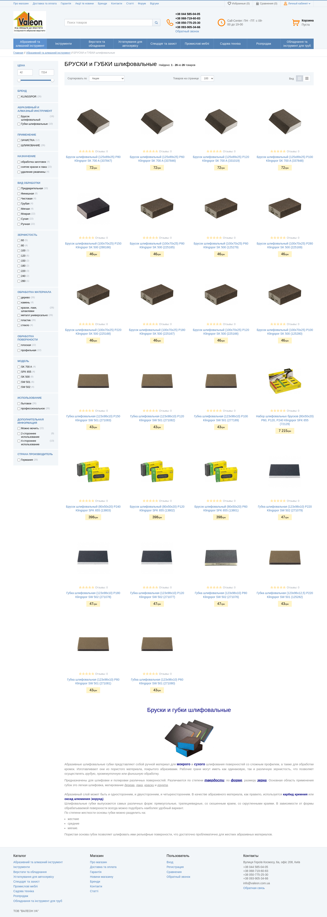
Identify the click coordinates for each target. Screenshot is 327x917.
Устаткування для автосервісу (33, 876)
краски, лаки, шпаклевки (29, 309)
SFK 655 (26, 371)
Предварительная (32, 188)
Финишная (27, 193)
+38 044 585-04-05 (187, 14)
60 (22, 240)
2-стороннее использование (30, 435)
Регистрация (175, 867)
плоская (26, 345)
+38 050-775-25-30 (187, 22)
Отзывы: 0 (101, 151)
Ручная (25, 224)
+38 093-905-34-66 (187, 27)
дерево (25, 297)
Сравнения (174, 872)
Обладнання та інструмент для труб (37, 901)
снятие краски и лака (34, 166)
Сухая (24, 218)
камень (25, 302)
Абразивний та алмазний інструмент (48, 52)
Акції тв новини (84, 3)
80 (22, 245)
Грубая (25, 203)
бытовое (26, 403)
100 (23, 250)
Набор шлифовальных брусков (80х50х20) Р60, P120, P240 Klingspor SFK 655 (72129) (285, 420)
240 (23, 276)
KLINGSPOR (28, 96)
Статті (130, 3)
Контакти (116, 3)
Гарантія (66, 3)
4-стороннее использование (30, 442)
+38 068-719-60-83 (187, 18)
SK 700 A (26, 366)
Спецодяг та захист (26, 881)
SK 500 (25, 376)
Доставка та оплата (45, 3)
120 (23, 255)
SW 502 (25, 387)
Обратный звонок (187, 31)
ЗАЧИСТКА (28, 140)
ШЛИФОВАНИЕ (30, 145)
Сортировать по (77, 78)
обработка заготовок (33, 161)
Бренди (102, 3)
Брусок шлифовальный (30, 118)
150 (23, 260)
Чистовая (27, 198)
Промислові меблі (25, 886)
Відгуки (154, 3)
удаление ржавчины (33, 171)
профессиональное (33, 408)
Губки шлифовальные (34, 123)
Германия (27, 459)
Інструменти (21, 867)
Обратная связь (254, 888)
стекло (25, 325)
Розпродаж (20, 896)
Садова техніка (23, 891)
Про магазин (21, 3)
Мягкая (25, 208)
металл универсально (34, 315)
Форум (142, 3)
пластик (26, 320)
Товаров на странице (186, 78)
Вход (170, 862)
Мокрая (25, 213)
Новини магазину (101, 876)
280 (23, 281)
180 (23, 265)
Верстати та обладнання (30, 872)
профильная (28, 350)
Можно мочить (30, 428)
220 (23, 271)
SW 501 (25, 382)
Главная (18, 52)
